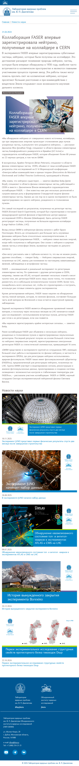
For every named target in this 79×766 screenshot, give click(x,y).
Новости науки (19, 22)
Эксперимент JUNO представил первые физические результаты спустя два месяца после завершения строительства (38, 442)
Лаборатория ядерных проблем (29, 10)
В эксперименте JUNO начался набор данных (24, 498)
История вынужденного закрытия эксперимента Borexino (30, 609)
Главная (5, 22)
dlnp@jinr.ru (14, 742)
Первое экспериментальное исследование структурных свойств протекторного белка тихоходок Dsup (33, 664)
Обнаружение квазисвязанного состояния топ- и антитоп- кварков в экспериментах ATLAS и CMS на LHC (35, 553)
